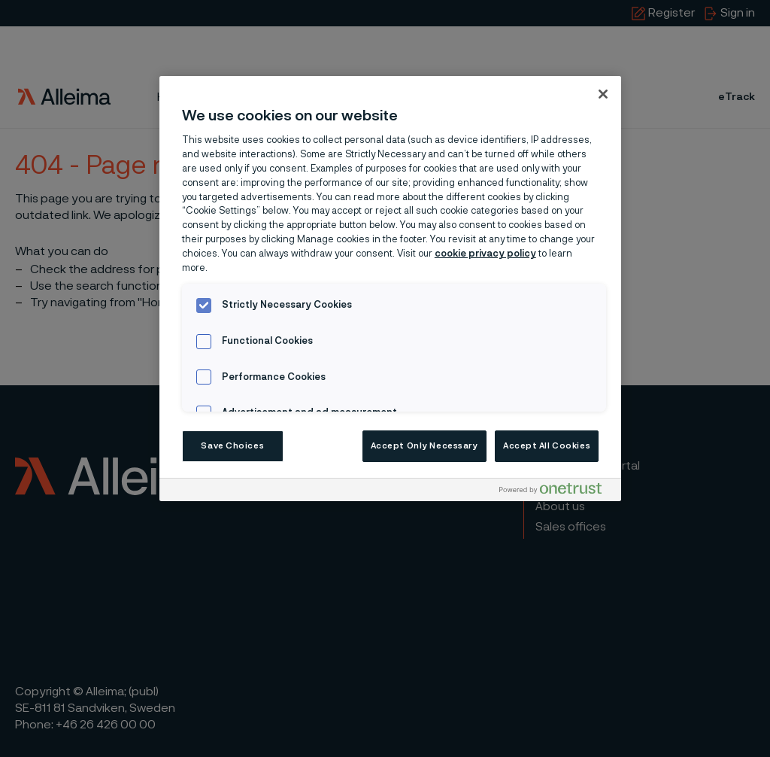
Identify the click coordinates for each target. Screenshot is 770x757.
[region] (390, 288)
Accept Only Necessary (424, 446)
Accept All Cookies (546, 446)
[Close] (603, 94)
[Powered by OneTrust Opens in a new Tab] (556, 491)
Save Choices (232, 446)
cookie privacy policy (485, 254)
